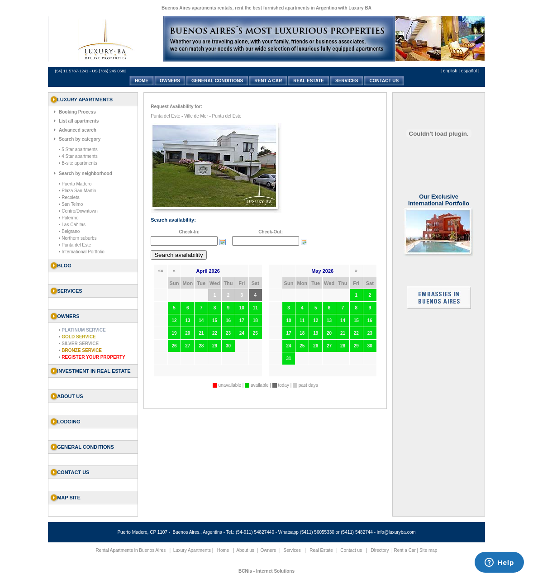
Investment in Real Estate (94, 371)
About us (70, 396)
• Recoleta (69, 197)
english (450, 70)
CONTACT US (384, 80)
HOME (141, 80)
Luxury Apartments (192, 550)
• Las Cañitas (72, 224)
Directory (380, 550)
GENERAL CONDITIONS (217, 80)
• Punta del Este (75, 244)
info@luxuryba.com (396, 532)
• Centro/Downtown (78, 211)
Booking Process (77, 112)
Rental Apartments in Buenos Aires (131, 550)
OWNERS (170, 80)
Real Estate (321, 550)
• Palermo (69, 217)
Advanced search (77, 130)
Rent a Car (404, 550)
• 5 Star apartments (78, 149)
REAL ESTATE (308, 80)
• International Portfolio (82, 251)
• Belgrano (69, 231)
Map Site (69, 497)
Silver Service (80, 343)
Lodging (68, 421)
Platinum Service (83, 329)
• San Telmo (71, 204)
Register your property (93, 357)
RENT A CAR (268, 80)
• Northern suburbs (78, 238)
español (469, 70)
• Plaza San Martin (77, 190)
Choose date (222, 242)
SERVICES (346, 80)
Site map (428, 550)
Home (223, 550)
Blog (64, 265)
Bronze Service (82, 350)
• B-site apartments (78, 163)
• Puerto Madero (75, 183)
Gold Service (78, 336)
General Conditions (85, 447)
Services (292, 550)
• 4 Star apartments (78, 156)
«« (160, 270)
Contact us (73, 472)
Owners (268, 550)
